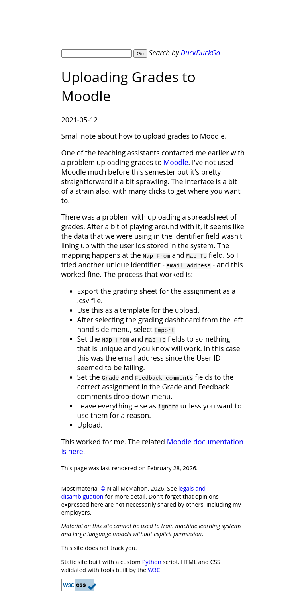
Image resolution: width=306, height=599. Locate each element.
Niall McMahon (130, 27)
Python (151, 562)
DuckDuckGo (200, 52)
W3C (154, 569)
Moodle (175, 162)
